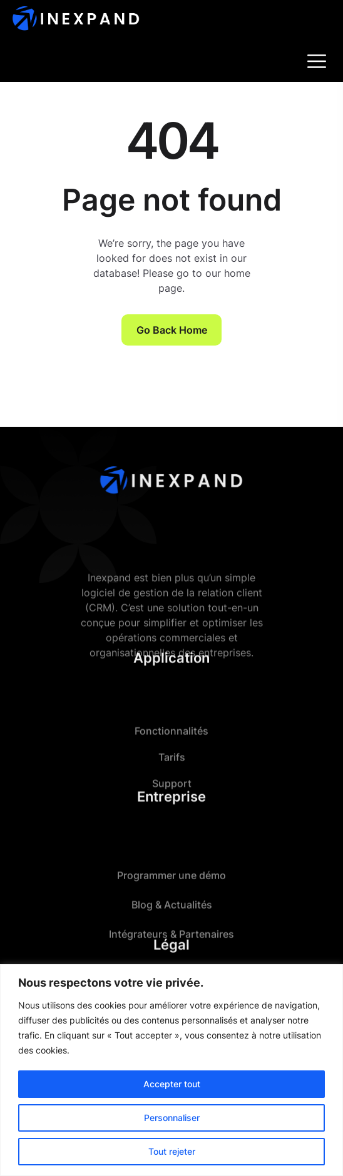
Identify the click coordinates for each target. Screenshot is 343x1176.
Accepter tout (171, 1084)
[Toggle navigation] (317, 61)
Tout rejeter (171, 1151)
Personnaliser (172, 1117)
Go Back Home (171, 330)
